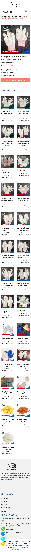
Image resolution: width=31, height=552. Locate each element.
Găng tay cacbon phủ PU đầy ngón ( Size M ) (7, 200)
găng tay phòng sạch (14, 16)
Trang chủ (4, 16)
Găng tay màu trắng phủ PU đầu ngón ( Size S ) (23, 143)
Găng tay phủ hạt (23, 338)
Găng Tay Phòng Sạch (23, 171)
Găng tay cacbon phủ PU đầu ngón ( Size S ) (23, 114)
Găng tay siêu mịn (7, 338)
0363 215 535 (16, 80)
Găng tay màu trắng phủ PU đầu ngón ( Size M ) (8, 143)
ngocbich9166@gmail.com (13, 532)
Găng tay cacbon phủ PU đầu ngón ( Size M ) (7, 114)
